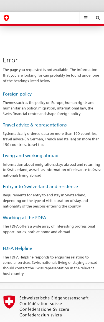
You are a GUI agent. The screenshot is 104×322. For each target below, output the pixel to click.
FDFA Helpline (17, 248)
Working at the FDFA (24, 217)
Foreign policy (17, 94)
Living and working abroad (31, 155)
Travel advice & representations (35, 125)
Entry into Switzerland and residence (40, 186)
